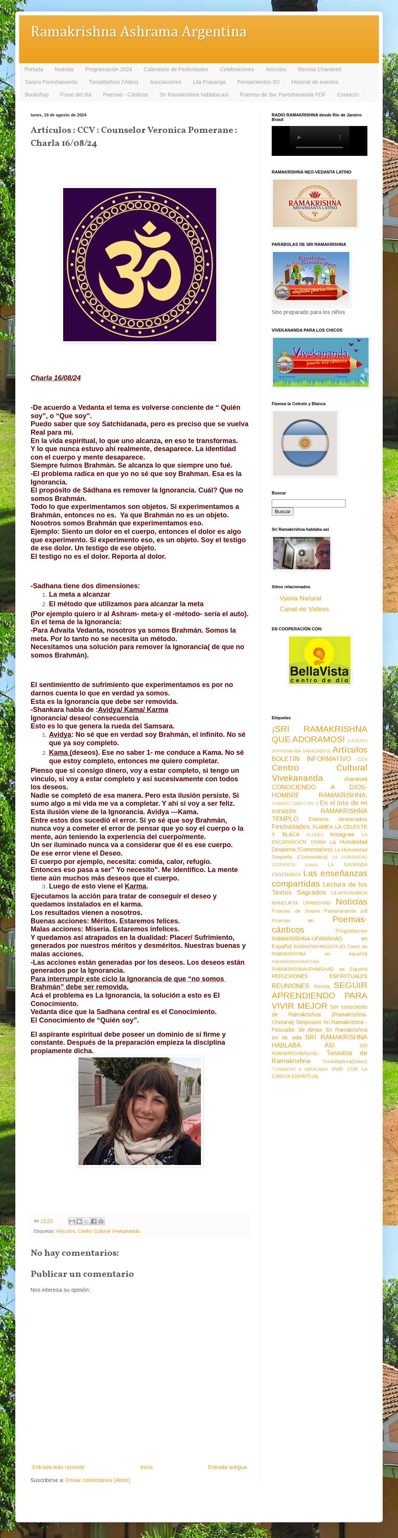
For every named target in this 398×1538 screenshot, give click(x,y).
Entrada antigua (227, 1467)
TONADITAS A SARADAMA (300, 1069)
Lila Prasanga (209, 82)
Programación (351, 931)
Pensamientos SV (258, 82)
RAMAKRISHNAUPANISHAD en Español (319, 969)
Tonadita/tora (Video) (114, 82)
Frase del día (75, 95)
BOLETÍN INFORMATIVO (311, 758)
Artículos (276, 69)
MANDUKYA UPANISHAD (301, 903)
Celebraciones (237, 69)
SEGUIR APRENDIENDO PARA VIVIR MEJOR (319, 995)
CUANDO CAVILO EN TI (295, 803)
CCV (362, 759)
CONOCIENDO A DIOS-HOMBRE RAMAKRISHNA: (319, 791)
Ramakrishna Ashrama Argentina (138, 32)
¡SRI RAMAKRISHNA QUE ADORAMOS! (319, 734)
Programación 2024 (108, 69)
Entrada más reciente (59, 1467)
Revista (322, 986)
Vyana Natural (300, 598)
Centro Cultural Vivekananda (109, 1231)
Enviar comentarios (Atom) (98, 1480)
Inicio (146, 1467)
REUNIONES (291, 986)
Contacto (348, 95)
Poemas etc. (293, 920)
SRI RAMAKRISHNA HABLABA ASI (319, 1041)
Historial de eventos (314, 82)
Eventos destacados (338, 819)
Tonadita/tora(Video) (345, 1061)
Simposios (308, 1022)
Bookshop (37, 95)
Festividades (291, 826)
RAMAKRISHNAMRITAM (295, 961)
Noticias (64, 69)
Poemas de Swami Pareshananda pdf (319, 911)
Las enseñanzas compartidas (319, 878)
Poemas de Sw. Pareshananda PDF (283, 95)
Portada (33, 69)
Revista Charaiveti (320, 69)
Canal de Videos (304, 609)
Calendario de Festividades (176, 69)
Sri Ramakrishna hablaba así (194, 95)
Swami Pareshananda (51, 82)
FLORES (315, 835)
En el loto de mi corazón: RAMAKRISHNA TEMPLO (319, 810)
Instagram (342, 834)
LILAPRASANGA (349, 893)
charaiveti (355, 779)
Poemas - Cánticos (125, 95)
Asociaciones (166, 82)
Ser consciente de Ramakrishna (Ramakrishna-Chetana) (319, 1014)
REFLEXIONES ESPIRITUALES (319, 976)
